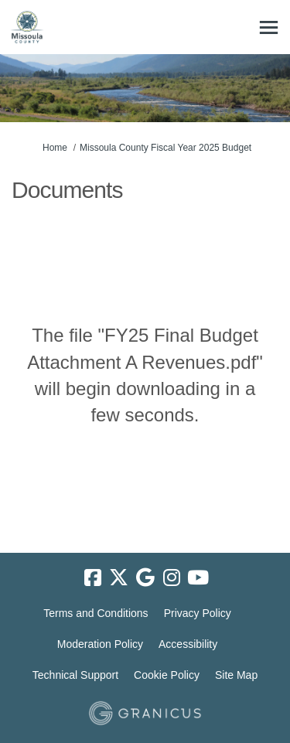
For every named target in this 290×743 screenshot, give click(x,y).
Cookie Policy (167, 675)
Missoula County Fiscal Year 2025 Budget (165, 147)
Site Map (236, 675)
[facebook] (93, 577)
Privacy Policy (197, 613)
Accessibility (188, 644)
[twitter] (119, 577)
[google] (145, 577)
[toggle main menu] (268, 27)
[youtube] (198, 577)
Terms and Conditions (95, 613)
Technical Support (75, 675)
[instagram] (171, 577)
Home (55, 147)
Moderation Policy (100, 644)
